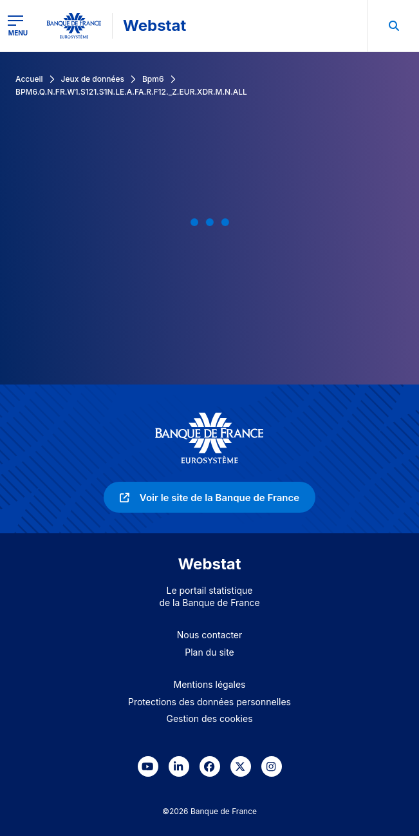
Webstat (154, 25)
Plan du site (209, 652)
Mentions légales (210, 684)
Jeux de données (92, 79)
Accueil (29, 79)
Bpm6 (153, 79)
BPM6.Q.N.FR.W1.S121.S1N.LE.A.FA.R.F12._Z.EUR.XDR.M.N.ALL (131, 92)
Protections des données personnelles (209, 701)
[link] (209, 497)
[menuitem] (393, 26)
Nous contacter (210, 634)
